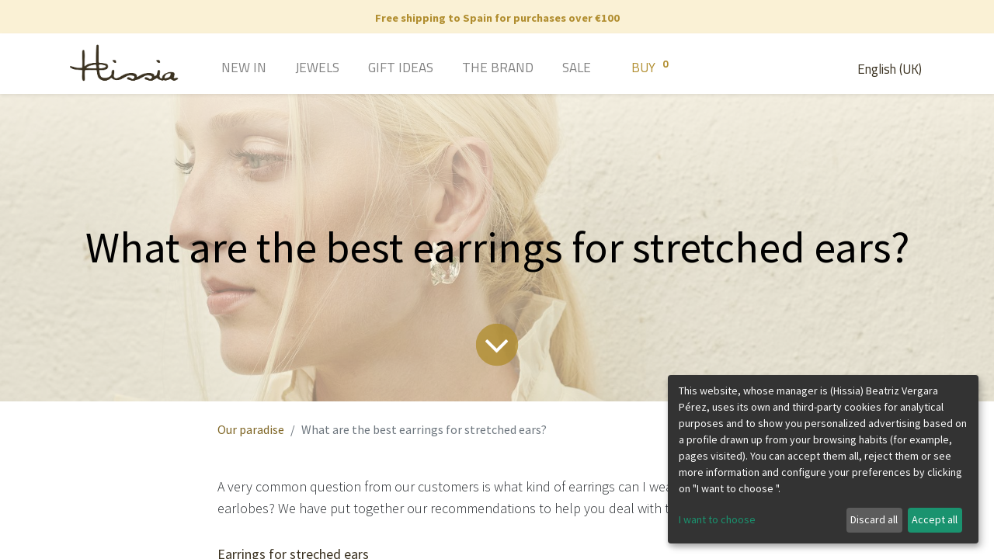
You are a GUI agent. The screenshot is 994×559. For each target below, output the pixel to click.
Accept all (935, 519)
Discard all (874, 519)
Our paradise (250, 429)
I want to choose (717, 519)
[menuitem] (221, 69)
